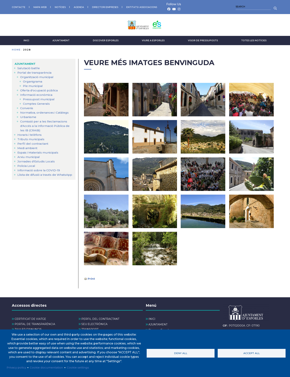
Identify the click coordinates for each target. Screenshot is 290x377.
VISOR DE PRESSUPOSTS (203, 39)
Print (91, 277)
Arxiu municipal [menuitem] (28, 156)
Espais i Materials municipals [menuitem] (39, 151)
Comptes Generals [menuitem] (37, 103)
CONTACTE (18, 6)
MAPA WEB (40, 6)
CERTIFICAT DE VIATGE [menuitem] (30, 318)
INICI (26, 39)
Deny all (180, 352)
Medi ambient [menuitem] (27, 147)
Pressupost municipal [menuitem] (39, 98)
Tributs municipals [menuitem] (31, 138)
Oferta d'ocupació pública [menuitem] (39, 89)
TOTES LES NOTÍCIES (254, 39)
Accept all (251, 352)
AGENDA (79, 6)
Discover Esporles (106, 39)
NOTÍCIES (60, 6)
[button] (106, 98)
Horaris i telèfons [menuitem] (30, 134)
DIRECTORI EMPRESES (105, 6)
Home (16, 48)
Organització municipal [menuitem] (37, 76)
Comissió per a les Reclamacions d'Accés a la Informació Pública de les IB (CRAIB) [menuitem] (45, 125)
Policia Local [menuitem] (26, 165)
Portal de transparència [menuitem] (35, 71)
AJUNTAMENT (61, 39)
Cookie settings (82, 367)
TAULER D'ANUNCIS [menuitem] (28, 328)
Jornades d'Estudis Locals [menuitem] (37, 160)
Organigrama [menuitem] (33, 80)
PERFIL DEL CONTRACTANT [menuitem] (100, 318)
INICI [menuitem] (152, 318)
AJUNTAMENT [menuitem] (25, 63)
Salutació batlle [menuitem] (29, 67)
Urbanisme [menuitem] (28, 116)
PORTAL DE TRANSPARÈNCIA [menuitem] (35, 323)
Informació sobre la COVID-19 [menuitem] (39, 169)
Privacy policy (17, 367)
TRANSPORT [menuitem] (89, 328)
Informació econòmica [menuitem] (37, 94)
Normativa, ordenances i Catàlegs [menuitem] (45, 111)
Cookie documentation (48, 367)
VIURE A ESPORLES (153, 39)
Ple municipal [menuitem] (33, 85)
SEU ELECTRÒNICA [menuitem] (94, 323)
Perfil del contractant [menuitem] (33, 142)
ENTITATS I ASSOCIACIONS (141, 6)
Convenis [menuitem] (27, 107)
